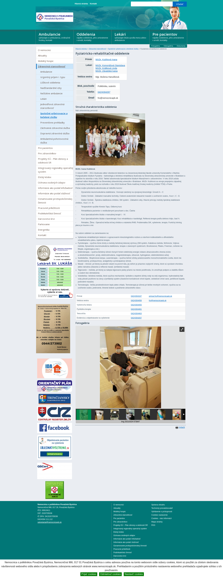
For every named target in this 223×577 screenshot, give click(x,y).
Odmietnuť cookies (110, 574)
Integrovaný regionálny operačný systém (55, 169)
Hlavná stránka (81, 4)
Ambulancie (55, 36)
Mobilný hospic (46, 60)
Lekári (131, 36)
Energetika (43, 229)
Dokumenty (181, 46)
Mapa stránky (157, 522)
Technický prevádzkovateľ (162, 508)
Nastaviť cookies (134, 574)
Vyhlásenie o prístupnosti (161, 511)
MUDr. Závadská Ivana (107, 71)
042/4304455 (136, 305)
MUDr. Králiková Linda (106, 68)
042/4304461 (136, 309)
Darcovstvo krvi (46, 218)
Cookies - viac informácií (161, 518)
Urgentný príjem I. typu (52, 77)
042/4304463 (136, 313)
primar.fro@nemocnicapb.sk (160, 296)
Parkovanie (44, 224)
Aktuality (42, 55)
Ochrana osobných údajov (51, 182)
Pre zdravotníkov (47, 153)
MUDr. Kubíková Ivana (106, 59)
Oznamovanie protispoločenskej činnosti (55, 200)
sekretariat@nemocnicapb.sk (50, 522)
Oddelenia (93, 36)
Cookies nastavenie (159, 515)
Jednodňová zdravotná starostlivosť (52, 106)
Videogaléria (168, 46)
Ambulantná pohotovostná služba (54, 140)
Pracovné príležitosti (49, 207)
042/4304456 (136, 300)
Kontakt (93, 4)
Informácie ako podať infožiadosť (55, 187)
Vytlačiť (182, 427)
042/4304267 (104, 92)
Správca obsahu (158, 505)
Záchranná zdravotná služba (55, 127)
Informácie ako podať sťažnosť (54, 193)
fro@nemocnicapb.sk (157, 300)
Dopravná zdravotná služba (54, 133)
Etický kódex (44, 177)
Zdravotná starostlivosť (51, 66)
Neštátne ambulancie (51, 93)
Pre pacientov (169, 36)
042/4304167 (136, 296)
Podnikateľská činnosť (49, 213)
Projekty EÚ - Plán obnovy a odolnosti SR (53, 160)
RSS (153, 525)
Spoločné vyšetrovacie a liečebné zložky (54, 115)
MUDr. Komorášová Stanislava (110, 65)
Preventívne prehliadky (52, 122)
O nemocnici (44, 50)
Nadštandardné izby (51, 87)
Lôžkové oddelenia (50, 82)
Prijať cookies (88, 574)
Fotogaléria (155, 46)
